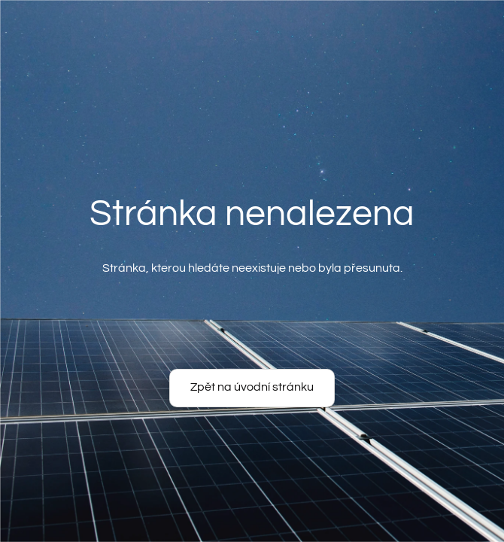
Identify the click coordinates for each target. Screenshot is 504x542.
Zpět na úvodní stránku (252, 387)
